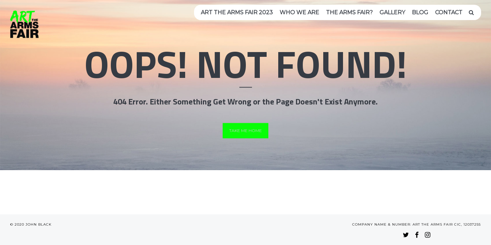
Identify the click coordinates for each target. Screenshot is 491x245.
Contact (448, 12)
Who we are (299, 12)
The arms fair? (349, 12)
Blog (420, 12)
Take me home (245, 130)
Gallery (392, 12)
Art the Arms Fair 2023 (237, 12)
